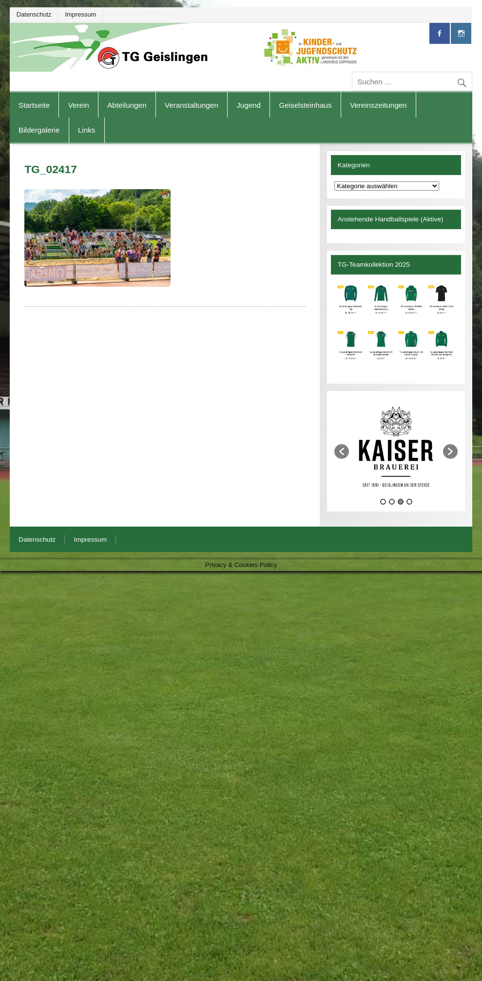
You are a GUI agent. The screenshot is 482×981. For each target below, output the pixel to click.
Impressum (80, 14)
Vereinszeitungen (378, 105)
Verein (78, 105)
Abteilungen (126, 105)
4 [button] (409, 502)
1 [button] (383, 502)
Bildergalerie (39, 130)
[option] (396, 446)
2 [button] (392, 502)
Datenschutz (34, 14)
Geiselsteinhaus (305, 105)
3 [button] (401, 502)
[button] (341, 451)
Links (86, 130)
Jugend (248, 105)
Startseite (34, 105)
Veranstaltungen (191, 105)
